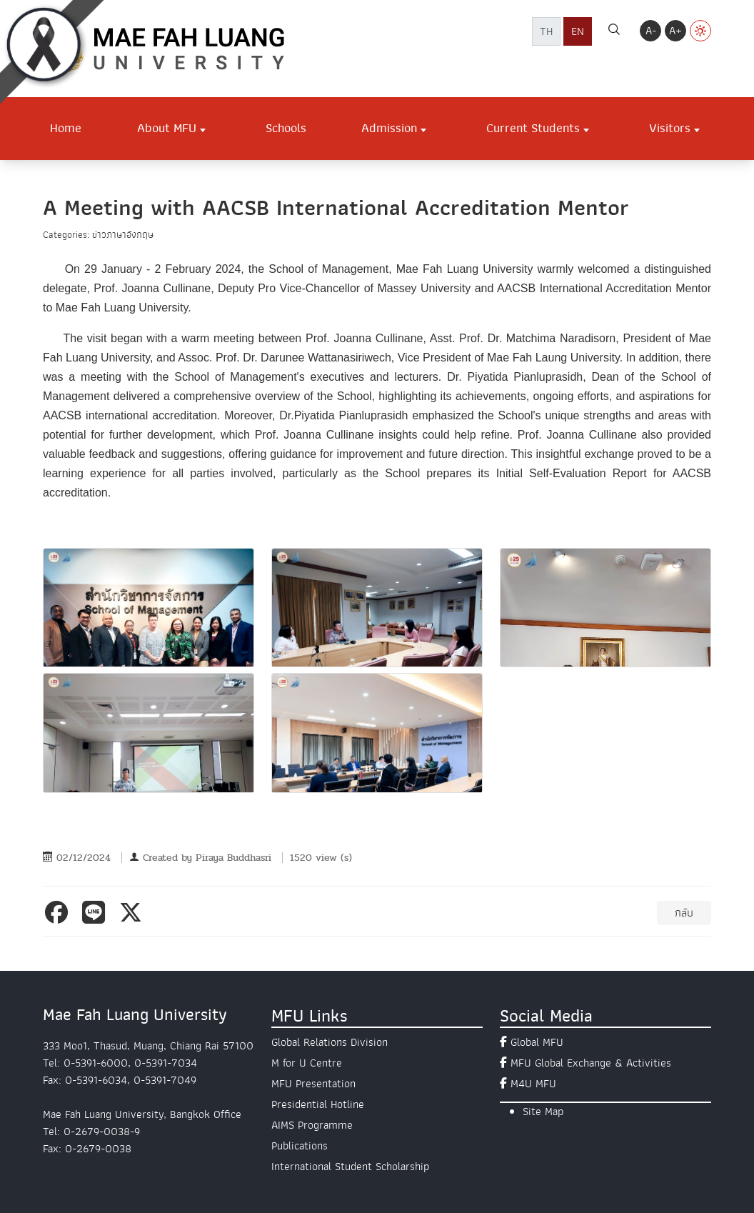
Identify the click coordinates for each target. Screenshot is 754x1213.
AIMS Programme (312, 1125)
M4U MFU (533, 1083)
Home (65, 128)
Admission (389, 128)
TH (546, 31)
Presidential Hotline (317, 1104)
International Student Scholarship (350, 1166)
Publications (299, 1145)
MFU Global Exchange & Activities (591, 1063)
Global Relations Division (329, 1042)
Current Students (533, 128)
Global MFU (537, 1042)
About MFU (166, 128)
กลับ (684, 913)
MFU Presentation (313, 1083)
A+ (675, 30)
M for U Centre (306, 1063)
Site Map (543, 1111)
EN (577, 31)
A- (650, 30)
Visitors (669, 128)
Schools (286, 128)
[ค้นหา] (614, 31)
